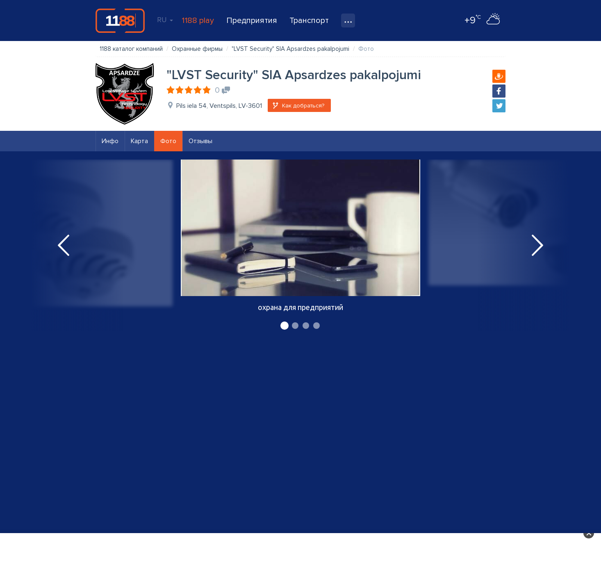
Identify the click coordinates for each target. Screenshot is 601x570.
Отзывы (200, 141)
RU (165, 19)
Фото (168, 141)
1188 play (198, 20)
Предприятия (251, 20)
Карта (139, 141)
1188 (120, 20)
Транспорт (309, 20)
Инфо (110, 141)
